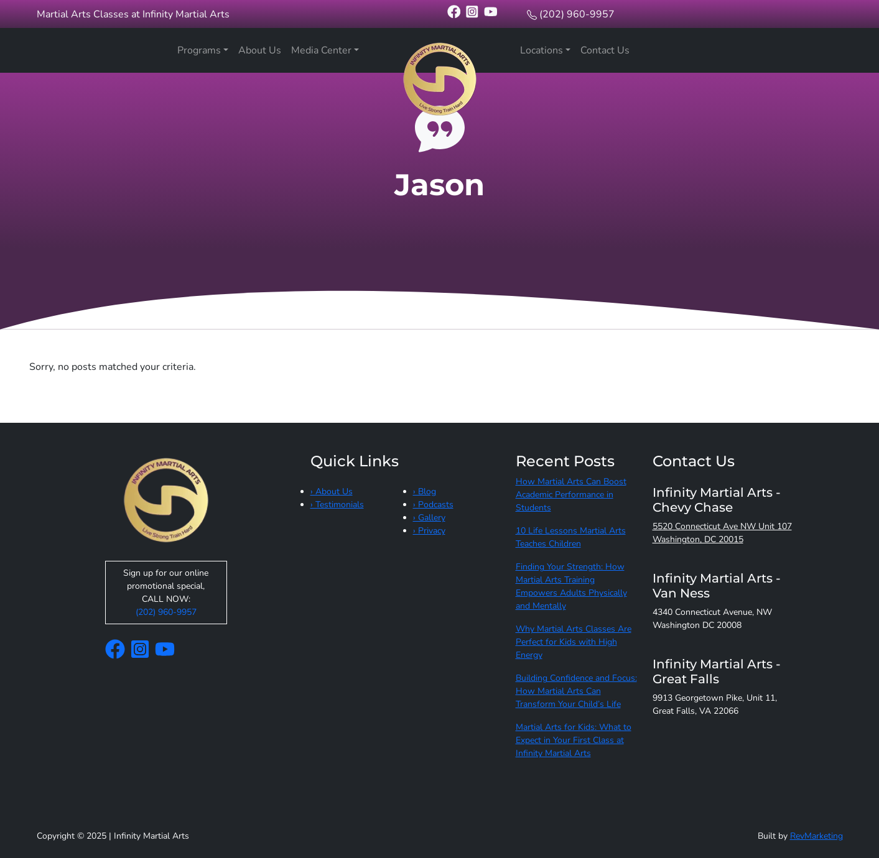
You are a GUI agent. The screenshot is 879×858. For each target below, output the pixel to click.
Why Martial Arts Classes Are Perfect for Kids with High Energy (573, 642)
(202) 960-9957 (577, 14)
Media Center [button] (321, 50)
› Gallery (429, 518)
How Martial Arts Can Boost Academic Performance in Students (571, 495)
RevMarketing (816, 836)
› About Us (331, 491)
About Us (259, 50)
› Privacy (429, 531)
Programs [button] (199, 50)
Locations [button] (541, 50)
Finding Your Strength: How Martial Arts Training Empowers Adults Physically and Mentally (571, 586)
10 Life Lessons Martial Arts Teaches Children (571, 537)
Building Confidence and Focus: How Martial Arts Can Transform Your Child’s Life (576, 691)
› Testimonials (337, 504)
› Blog (424, 491)
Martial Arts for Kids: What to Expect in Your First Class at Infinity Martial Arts (573, 740)
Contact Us (605, 50)
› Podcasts (433, 504)
